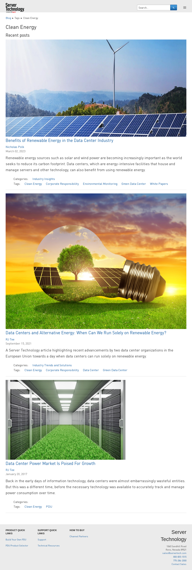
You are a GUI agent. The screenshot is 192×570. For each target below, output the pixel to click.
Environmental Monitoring (100, 184)
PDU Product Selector (17, 545)
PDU (49, 506)
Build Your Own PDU (16, 539)
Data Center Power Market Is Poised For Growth (50, 463)
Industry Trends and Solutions (52, 365)
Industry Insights (43, 179)
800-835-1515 (179, 556)
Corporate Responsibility (62, 184)
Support (42, 539)
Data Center (91, 370)
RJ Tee (10, 339)
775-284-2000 (179, 560)
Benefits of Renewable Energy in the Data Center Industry (59, 140)
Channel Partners (79, 536)
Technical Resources (49, 545)
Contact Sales (179, 564)
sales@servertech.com (174, 552)
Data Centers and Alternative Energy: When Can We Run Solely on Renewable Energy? (86, 332)
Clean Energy (33, 184)
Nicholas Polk (15, 147)
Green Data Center (134, 184)
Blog (8, 17)
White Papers (159, 184)
